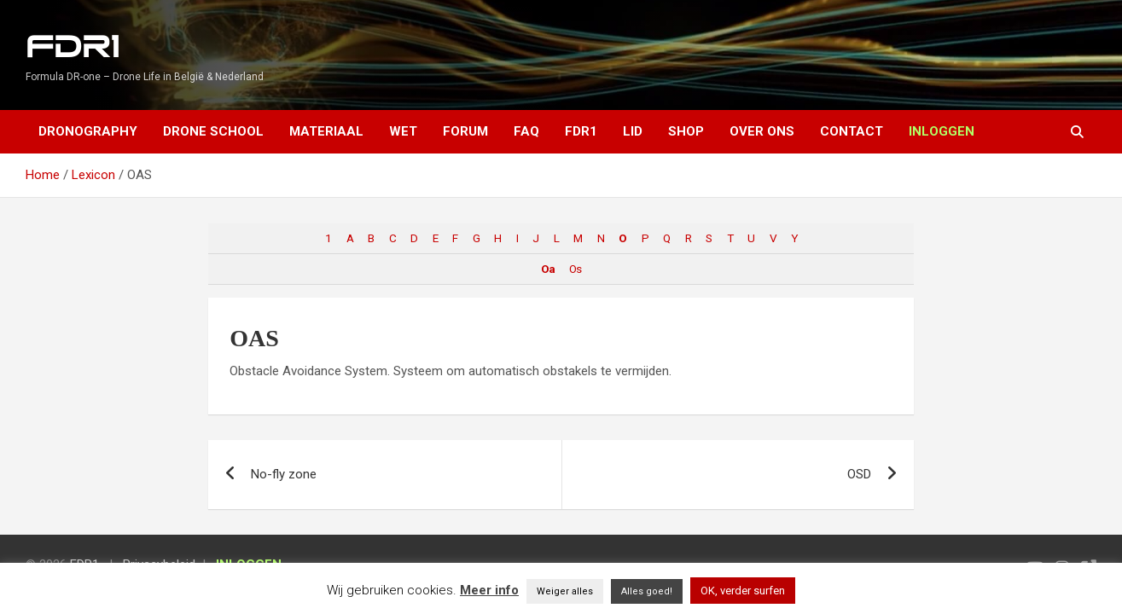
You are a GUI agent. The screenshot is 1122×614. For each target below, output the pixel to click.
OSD (859, 474)
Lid (632, 131)
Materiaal (326, 131)
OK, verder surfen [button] (743, 590)
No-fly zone (284, 474)
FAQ (526, 131)
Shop (686, 131)
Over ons (762, 131)
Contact (851, 131)
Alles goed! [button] (646, 591)
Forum (465, 131)
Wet (403, 131)
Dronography (87, 131)
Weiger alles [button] (565, 591)
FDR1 (72, 47)
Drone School (213, 131)
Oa (548, 268)
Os (575, 268)
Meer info (489, 590)
